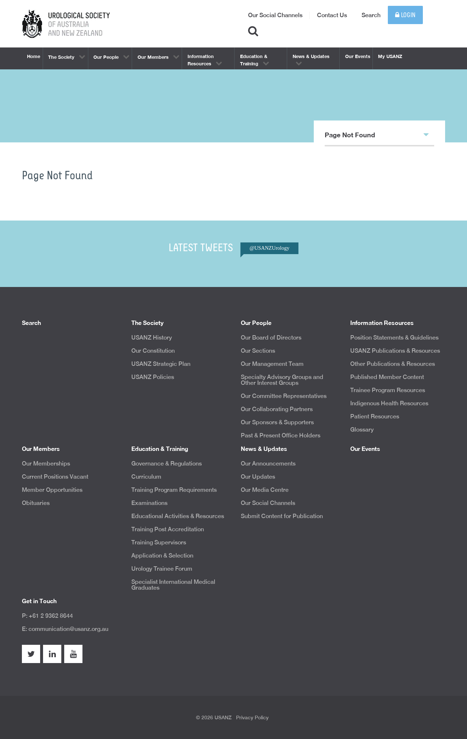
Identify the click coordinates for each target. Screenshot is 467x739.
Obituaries (36, 502)
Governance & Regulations (166, 463)
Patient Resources (374, 416)
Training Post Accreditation (167, 529)
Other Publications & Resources (392, 363)
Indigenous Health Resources (389, 403)
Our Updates (258, 476)
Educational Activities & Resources (177, 516)
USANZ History (151, 337)
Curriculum (146, 476)
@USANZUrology (269, 248)
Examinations (149, 502)
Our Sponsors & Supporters (277, 422)
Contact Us (332, 15)
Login (405, 15)
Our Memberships (46, 463)
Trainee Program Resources (387, 390)
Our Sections (258, 350)
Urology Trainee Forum (161, 568)
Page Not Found (377, 134)
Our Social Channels (275, 15)
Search (371, 15)
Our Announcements (268, 463)
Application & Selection (162, 555)
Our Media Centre (265, 489)
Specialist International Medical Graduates (173, 584)
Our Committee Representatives (284, 396)
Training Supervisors (158, 542)
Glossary (362, 429)
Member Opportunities (52, 489)
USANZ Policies (152, 377)
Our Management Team (272, 363)
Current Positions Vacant (55, 476)
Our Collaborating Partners (277, 409)
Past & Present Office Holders (280, 435)
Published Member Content (387, 377)
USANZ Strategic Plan (160, 363)
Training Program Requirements (174, 489)
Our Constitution (153, 350)
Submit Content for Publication (282, 516)
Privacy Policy (252, 717)
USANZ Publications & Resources (395, 350)
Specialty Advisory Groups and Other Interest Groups (282, 380)
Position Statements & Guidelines (394, 337)
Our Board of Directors (271, 337)
